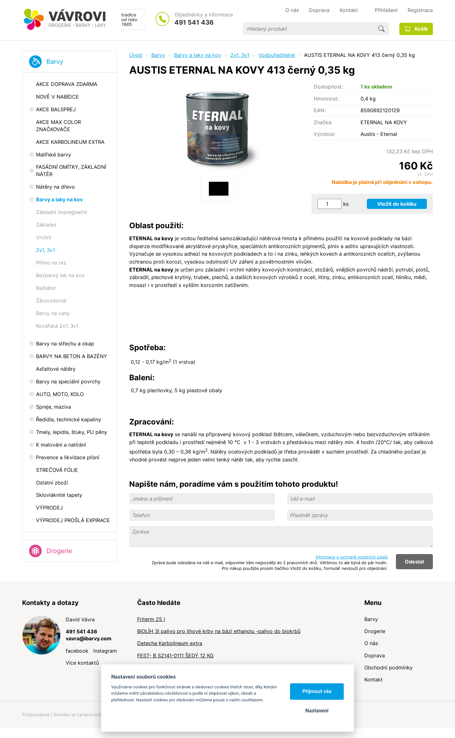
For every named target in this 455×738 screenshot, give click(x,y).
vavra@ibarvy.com (89, 638)
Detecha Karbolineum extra (169, 643)
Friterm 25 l (151, 619)
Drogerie (59, 551)
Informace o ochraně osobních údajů (352, 556)
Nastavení (316, 711)
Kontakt (373, 679)
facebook (77, 651)
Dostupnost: (328, 86)
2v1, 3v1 (239, 55)
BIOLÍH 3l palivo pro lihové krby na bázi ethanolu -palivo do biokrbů (218, 631)
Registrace (420, 10)
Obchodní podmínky (388, 667)
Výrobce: (324, 134)
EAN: (319, 110)
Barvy (54, 61)
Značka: (323, 122)
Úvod (135, 55)
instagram (105, 651)
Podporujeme (36, 714)
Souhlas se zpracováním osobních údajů (95, 714)
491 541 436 (194, 22)
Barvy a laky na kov (197, 55)
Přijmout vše (317, 691)
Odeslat (414, 561)
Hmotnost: (326, 98)
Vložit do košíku (396, 204)
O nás (371, 643)
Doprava (374, 655)
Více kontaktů (82, 663)
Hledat (381, 28)
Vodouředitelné (276, 55)
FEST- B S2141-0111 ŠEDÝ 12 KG (175, 655)
